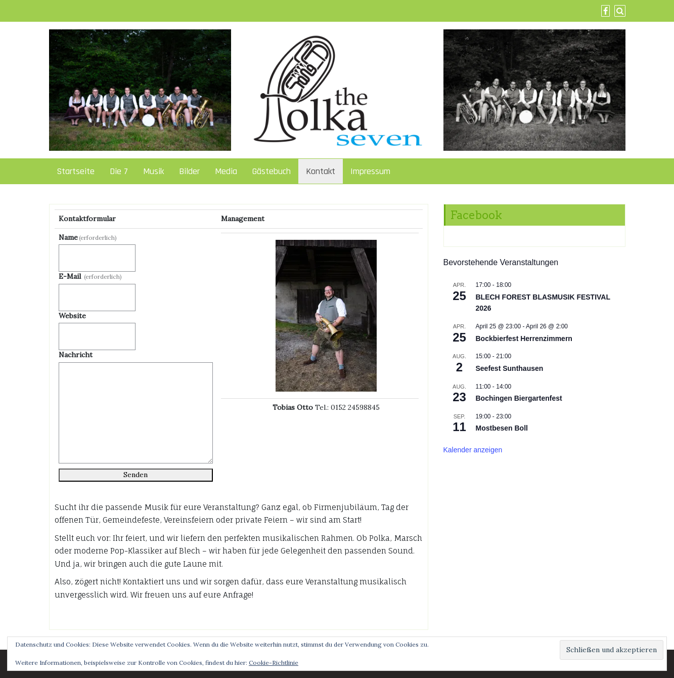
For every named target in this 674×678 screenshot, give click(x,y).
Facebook (476, 215)
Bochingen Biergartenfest (519, 398)
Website (72, 315)
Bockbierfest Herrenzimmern (524, 338)
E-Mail (90, 276)
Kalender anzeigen (473, 450)
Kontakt (320, 171)
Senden (135, 474)
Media (226, 171)
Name (88, 237)
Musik (153, 171)
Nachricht (76, 354)
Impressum (370, 171)
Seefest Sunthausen (510, 368)
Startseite (76, 171)
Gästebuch (271, 171)
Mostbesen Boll (502, 428)
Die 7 (119, 171)
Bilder (189, 171)
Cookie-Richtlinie (273, 662)
